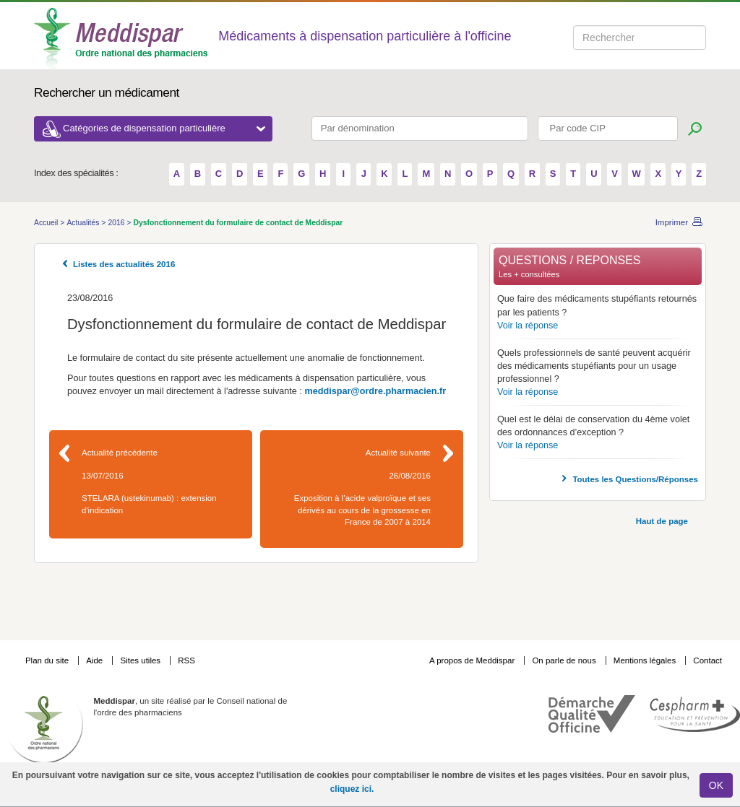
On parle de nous (563, 660)
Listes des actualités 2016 (124, 264)
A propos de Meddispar (472, 660)
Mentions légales (646, 660)
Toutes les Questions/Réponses (635, 479)
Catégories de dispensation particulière (164, 128)
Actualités (83, 223)
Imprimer (671, 222)
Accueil (47, 223)
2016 (117, 223)
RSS (186, 660)
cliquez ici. (352, 789)
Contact (707, 660)
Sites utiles (141, 660)
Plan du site (48, 660)
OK (716, 785)
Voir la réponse (527, 325)
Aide (95, 660)
